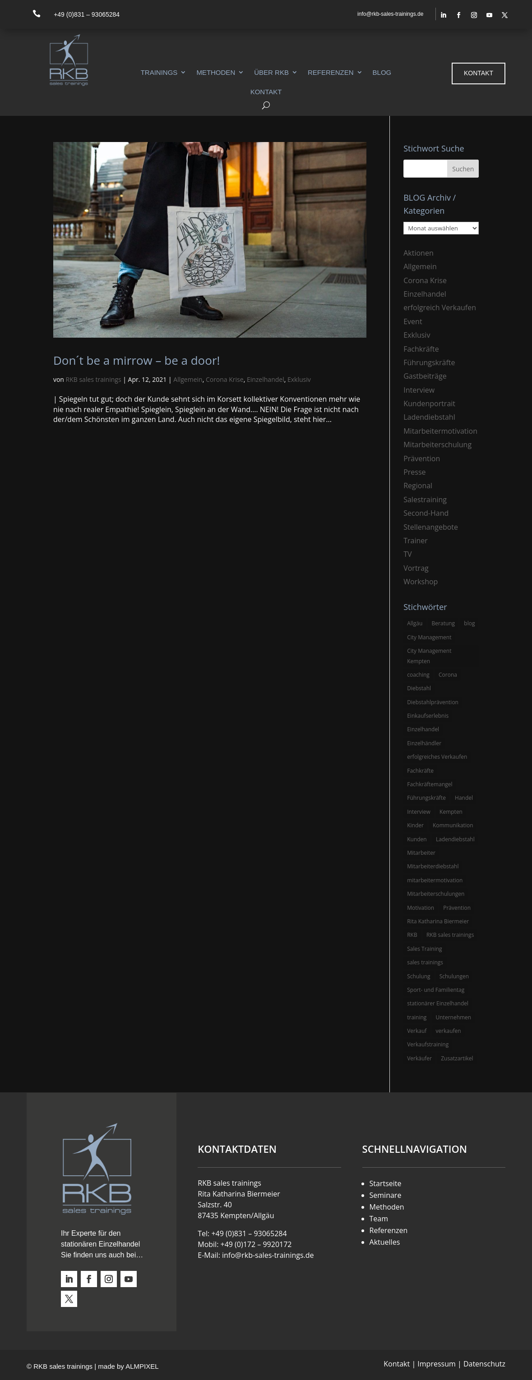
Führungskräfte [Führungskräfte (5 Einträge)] (426, 798)
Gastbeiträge (424, 376)
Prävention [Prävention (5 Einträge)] (457, 908)
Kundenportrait (429, 403)
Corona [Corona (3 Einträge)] (448, 675)
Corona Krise (225, 379)
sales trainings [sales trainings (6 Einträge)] (425, 962)
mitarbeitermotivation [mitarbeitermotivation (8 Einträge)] (435, 880)
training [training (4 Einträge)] (416, 1017)
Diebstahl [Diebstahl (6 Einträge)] (419, 688)
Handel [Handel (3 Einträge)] (464, 798)
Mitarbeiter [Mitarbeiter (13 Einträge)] (421, 853)
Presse (414, 472)
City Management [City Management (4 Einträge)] (429, 637)
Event (412, 321)
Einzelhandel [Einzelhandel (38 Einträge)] (423, 729)
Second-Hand (426, 513)
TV (407, 554)
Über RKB (271, 72)
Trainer (415, 541)
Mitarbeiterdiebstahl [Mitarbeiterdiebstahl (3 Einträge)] (432, 866)
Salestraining (425, 499)
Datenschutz (484, 1364)
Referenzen (331, 72)
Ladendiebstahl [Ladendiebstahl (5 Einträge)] (455, 839)
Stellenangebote (430, 527)
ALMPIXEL (141, 1366)
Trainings (159, 72)
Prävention (421, 458)
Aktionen (418, 253)
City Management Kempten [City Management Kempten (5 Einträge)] (429, 656)
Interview (419, 390)
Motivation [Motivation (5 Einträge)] (420, 908)
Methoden (215, 72)
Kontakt (266, 92)
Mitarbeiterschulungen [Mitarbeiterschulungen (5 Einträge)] (435, 894)
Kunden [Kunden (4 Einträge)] (417, 839)
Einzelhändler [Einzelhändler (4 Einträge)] (424, 743)
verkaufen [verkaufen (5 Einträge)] (448, 1031)
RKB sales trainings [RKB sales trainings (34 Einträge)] (450, 935)
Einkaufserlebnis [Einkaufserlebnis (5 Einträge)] (428, 716)
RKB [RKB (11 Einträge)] (412, 935)
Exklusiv (299, 379)
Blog (382, 72)
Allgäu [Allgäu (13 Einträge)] (414, 623)
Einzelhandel (265, 379)
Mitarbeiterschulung (437, 444)
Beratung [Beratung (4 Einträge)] (443, 623)
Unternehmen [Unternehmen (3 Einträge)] (454, 1017)
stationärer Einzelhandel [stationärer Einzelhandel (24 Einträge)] (437, 1003)
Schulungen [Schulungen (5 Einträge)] (454, 976)
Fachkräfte (421, 349)
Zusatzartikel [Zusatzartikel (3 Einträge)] (457, 1058)
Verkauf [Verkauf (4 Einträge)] (416, 1031)
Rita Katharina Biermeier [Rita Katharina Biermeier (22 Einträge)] (438, 921)
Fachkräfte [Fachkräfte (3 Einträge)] (420, 771)
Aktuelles (385, 1242)
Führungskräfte (429, 362)
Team (379, 1219)
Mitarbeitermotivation (440, 431)
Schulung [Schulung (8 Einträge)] (418, 976)
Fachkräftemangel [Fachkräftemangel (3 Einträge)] (429, 784)
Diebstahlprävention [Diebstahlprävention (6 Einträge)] (432, 702)
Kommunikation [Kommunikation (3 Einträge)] (453, 825)
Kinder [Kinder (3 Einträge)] (415, 825)
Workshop (420, 582)
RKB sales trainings (93, 379)
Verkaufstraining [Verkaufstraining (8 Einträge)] (428, 1044)
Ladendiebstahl (429, 417)
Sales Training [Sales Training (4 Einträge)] (424, 949)
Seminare (386, 1195)
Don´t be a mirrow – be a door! (136, 360)
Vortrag (416, 568)
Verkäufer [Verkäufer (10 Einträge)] (419, 1058)
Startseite (386, 1183)
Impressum (436, 1364)
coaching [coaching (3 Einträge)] (418, 675)
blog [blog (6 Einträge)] (469, 623)
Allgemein (187, 379)
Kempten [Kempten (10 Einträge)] (451, 812)
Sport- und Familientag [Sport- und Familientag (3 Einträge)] (435, 990)
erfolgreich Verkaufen (439, 307)
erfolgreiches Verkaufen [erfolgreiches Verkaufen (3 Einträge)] (437, 757)
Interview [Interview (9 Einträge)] (418, 812)
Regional (417, 486)
